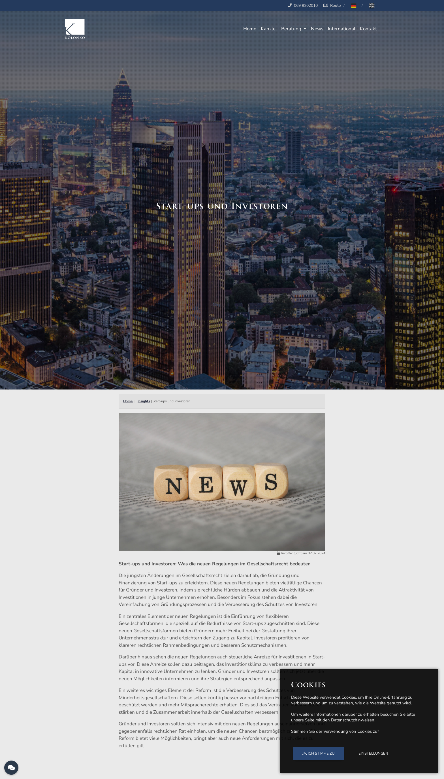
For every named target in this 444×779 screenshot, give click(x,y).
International (341, 29)
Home (249, 29)
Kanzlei (269, 29)
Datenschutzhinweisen (352, 720)
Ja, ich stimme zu (318, 753)
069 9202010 (306, 5)
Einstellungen (373, 753)
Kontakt (368, 29)
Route (331, 5)
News (317, 29)
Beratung (291, 29)
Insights (144, 401)
